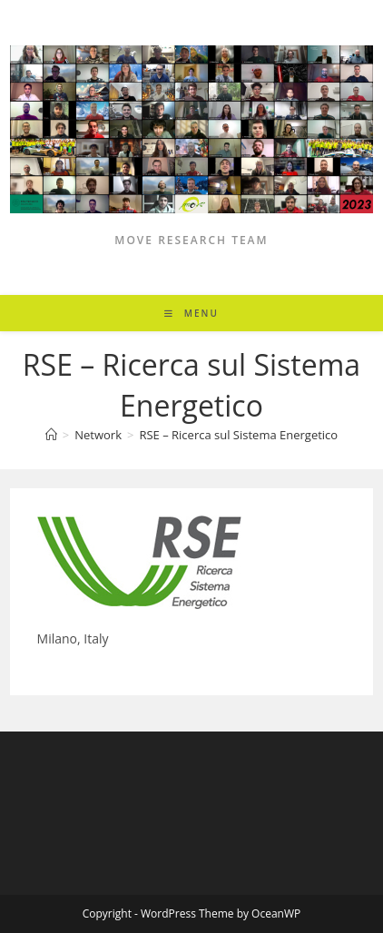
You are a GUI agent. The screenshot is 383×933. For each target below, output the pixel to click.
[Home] (51, 435)
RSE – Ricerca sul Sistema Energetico (238, 435)
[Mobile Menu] (191, 313)
